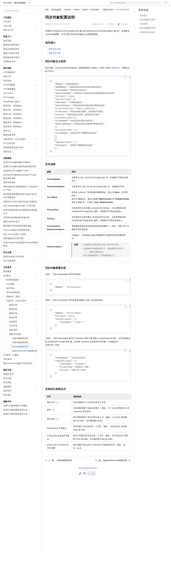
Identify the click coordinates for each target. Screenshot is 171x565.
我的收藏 (124, 33)
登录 (165, 4)
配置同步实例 (55, 58)
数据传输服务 (20, 12)
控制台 (148, 4)
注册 (154, 4)
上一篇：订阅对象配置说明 (58, 475)
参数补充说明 (108, 18)
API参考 (77, 18)
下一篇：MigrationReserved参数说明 (113, 475)
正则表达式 (115, 77)
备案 (141, 4)
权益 (54, 4)
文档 (135, 4)
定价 (60, 4)
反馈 (92, 488)
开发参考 (67, 18)
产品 (36, 4)
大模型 (29, 4)
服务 (82, 4)
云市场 (68, 4)
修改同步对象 (55, 62)
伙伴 (76, 4)
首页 (47, 18)
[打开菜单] (4, 4)
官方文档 (7, 12)
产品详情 (110, 33)
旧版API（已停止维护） (91, 18)
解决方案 (45, 4)
